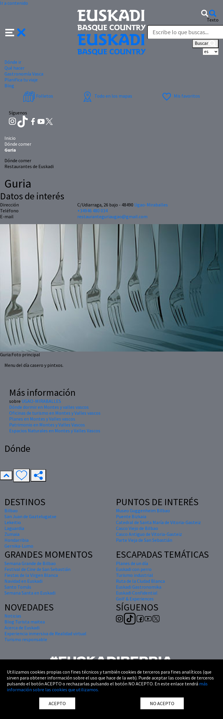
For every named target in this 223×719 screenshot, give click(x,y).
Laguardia (14, 528)
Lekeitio (12, 522)
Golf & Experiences (135, 599)
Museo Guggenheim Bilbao (143, 510)
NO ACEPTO (162, 703)
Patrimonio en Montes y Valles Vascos (47, 425)
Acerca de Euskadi (22, 628)
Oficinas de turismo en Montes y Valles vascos (55, 413)
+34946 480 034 (92, 211)
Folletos (38, 96)
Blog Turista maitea (24, 622)
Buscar (205, 43)
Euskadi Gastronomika (138, 587)
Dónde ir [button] (12, 62)
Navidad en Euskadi (23, 581)
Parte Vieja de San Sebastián (144, 540)
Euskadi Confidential (137, 593)
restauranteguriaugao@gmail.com (112, 216)
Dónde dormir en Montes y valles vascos (49, 407)
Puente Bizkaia (131, 516)
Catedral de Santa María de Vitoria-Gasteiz (158, 522)
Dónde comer (17, 144)
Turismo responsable (25, 639)
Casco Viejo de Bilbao (137, 528)
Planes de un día (132, 563)
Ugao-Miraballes (151, 205)
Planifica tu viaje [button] (21, 80)
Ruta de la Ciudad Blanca (140, 581)
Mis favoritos (180, 96)
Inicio (10, 138)
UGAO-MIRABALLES (41, 401)
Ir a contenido (14, 3)
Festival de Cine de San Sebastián (37, 569)
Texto (213, 20)
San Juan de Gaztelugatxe (30, 516)
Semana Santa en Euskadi (29, 593)
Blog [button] (9, 85)
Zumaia (11, 534)
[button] (15, 32)
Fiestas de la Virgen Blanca (31, 575)
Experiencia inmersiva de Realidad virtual (45, 633)
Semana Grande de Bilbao (30, 563)
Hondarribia (16, 540)
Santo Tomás (17, 587)
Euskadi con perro (134, 569)
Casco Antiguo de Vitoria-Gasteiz (149, 534)
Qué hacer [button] (14, 68)
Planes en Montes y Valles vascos (42, 419)
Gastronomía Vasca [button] (23, 74)
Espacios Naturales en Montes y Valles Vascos (54, 431)
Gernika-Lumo (18, 546)
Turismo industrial (134, 575)
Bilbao (11, 510)
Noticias (12, 616)
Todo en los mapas (106, 96)
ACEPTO (57, 703)
